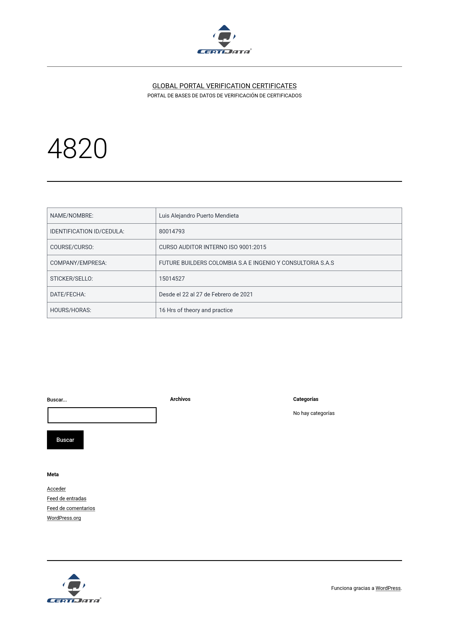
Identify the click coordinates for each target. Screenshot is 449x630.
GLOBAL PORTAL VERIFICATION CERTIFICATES (224, 86)
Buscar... (57, 400)
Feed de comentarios (71, 508)
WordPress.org (64, 518)
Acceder (56, 489)
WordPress (388, 588)
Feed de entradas (66, 498)
